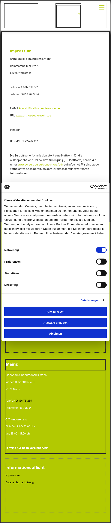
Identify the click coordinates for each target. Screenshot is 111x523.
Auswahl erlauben (56, 322)
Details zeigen (89, 300)
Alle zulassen (55, 311)
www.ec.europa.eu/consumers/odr (40, 164)
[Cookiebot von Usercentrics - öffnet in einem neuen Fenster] (90, 187)
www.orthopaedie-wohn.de (33, 115)
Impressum (12, 475)
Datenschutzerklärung (19, 482)
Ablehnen (55, 333)
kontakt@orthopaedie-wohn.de (39, 108)
